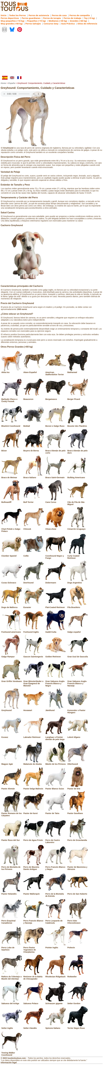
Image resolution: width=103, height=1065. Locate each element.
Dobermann (55, 581)
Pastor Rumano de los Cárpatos (11, 813)
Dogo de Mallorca (11, 606)
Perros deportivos (10, 18)
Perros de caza (59, 15)
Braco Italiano (33, 476)
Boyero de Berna (33, 449)
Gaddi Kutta (55, 631)
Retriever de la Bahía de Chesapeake (33, 976)
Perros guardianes (31, 18)
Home (3, 83)
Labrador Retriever (33, 736)
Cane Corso (55, 501)
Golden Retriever (55, 655)
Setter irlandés (33, 1027)
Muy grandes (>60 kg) (12, 23)
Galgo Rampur (11, 655)
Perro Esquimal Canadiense (11, 920)
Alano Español (33, 371)
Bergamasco (55, 398)
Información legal (9, 1062)
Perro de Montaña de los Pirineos (11, 867)
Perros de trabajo (72, 18)
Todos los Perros (17, 15)
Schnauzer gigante (55, 1002)
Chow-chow (55, 528)
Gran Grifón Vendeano (11, 680)
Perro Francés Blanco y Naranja (33, 920)
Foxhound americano (11, 631)
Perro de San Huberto (77, 893)
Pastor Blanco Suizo (55, 787)
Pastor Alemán (11, 787)
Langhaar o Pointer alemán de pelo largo (55, 737)
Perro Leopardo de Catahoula (55, 920)
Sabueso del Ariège (11, 1002)
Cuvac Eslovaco (11, 581)
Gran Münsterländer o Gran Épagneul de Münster (33, 682)
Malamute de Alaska (33, 763)
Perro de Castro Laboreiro (55, 840)
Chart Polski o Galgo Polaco (11, 529)
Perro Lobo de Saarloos (11, 947)
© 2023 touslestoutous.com (13, 1058)
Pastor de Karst (33, 812)
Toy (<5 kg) (89, 18)
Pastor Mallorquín (33, 893)
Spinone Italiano (55, 1027)
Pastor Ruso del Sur (11, 839)
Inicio (3, 15)
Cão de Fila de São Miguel (77, 502)
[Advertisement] (51, 55)
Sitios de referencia (87, 23)
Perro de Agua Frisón (33, 839)
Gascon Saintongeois (33, 655)
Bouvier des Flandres (77, 425)
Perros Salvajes (33, 23)
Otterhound (77, 763)
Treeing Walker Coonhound (11, 1052)
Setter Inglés (11, 1027)
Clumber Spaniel (11, 555)
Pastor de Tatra (55, 812)
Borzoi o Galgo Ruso (55, 425)
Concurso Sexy (51, 23)
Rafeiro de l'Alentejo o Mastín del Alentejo (11, 976)
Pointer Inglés (55, 946)
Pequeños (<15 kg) (36, 20)
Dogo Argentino (77, 581)
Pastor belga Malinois (33, 787)
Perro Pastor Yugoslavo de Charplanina (33, 948)
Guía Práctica (68, 23)
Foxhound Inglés (33, 631)
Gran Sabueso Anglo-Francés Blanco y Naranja (77, 682)
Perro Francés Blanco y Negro (55, 867)
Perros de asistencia (39, 15)
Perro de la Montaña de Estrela (55, 894)
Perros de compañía (79, 15)
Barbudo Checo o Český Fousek (11, 399)
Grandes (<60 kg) (78, 20)
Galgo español (77, 631)
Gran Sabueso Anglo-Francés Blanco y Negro (55, 682)
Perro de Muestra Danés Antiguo (33, 867)
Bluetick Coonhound (11, 425)
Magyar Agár (11, 763)
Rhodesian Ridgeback (55, 975)
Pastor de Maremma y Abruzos (77, 867)
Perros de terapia (52, 18)
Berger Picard (77, 398)
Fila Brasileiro (77, 606)
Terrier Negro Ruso (77, 1027)
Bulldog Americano (77, 476)
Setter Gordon (77, 1002)
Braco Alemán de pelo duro (77, 450)
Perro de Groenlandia (77, 839)
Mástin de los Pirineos (55, 763)
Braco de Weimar (11, 476)
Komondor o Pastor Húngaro (77, 710)
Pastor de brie (77, 787)
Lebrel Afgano (77, 736)
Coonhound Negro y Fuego (55, 556)
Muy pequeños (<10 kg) (12, 20)
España (11, 83)
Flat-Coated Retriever (55, 606)
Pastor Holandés (11, 893)
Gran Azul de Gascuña (77, 655)
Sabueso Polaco (33, 1002)
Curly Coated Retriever (77, 556)
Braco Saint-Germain (55, 476)
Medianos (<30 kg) (58, 20)
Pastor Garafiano (77, 812)
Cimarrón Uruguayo (77, 528)
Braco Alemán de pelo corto (55, 450)
